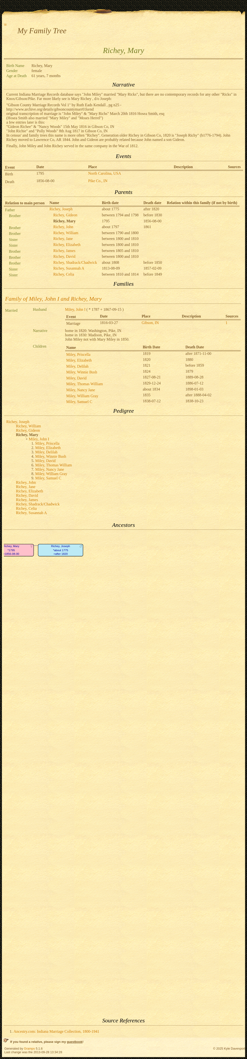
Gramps (29, 1048)
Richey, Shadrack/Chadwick (75, 262)
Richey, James (64, 251)
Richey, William (65, 233)
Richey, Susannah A (68, 268)
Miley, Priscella (78, 354)
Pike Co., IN (97, 181)
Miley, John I (75, 309)
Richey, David (64, 256)
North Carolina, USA (104, 173)
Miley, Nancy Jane (80, 390)
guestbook (74, 1042)
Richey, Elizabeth (67, 245)
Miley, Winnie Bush (81, 372)
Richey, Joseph (61, 209)
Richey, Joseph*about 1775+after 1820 (60, 550)
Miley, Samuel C (79, 402)
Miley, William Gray (82, 396)
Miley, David (76, 378)
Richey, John (63, 227)
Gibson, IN (150, 323)
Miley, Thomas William (84, 384)
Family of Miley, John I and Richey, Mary (53, 299)
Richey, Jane (63, 239)
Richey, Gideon (65, 215)
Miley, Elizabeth (79, 360)
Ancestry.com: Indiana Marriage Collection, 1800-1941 (56, 1031)
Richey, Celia (63, 274)
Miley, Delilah (77, 366)
